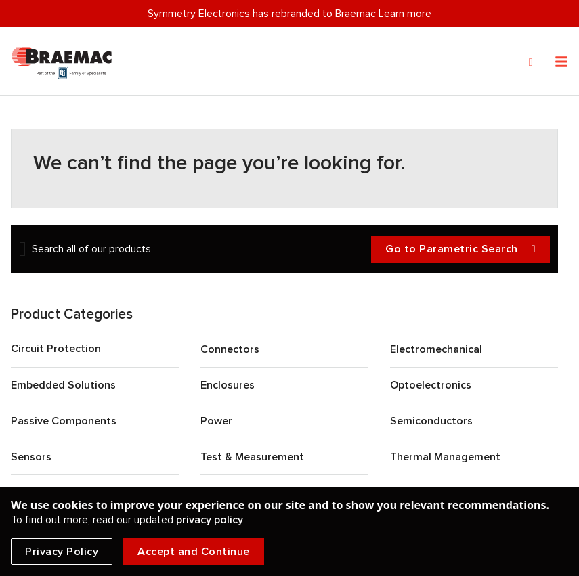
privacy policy (209, 519)
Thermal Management (445, 456)
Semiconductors (431, 421)
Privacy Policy (61, 551)
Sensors (31, 456)
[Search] (530, 62)
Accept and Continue (193, 551)
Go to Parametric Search (460, 249)
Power (216, 421)
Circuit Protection (56, 348)
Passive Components (63, 421)
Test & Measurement (252, 456)
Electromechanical (436, 349)
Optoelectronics (430, 385)
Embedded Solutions (63, 385)
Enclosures (227, 385)
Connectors (229, 349)
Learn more (405, 13)
